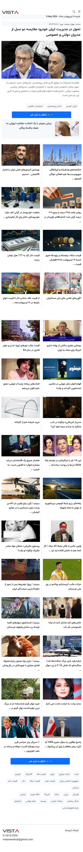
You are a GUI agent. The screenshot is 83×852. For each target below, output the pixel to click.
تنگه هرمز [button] (35, 794)
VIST (10, 12)
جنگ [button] (56, 794)
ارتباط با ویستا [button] (71, 830)
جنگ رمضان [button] (73, 801)
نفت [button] (76, 774)
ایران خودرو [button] (71, 106)
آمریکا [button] (47, 794)
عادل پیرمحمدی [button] (54, 106)
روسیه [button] (43, 801)
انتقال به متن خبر (41, 114)
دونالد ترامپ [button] (57, 801)
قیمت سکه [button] (35, 781)
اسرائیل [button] (17, 801)
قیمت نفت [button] (50, 781)
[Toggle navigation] (79, 11)
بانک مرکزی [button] (64, 774)
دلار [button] (23, 781)
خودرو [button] (18, 774)
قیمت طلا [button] (41, 774)
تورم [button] (52, 774)
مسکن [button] (76, 787)
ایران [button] (66, 794)
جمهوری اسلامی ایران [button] (69, 781)
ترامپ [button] (23, 794)
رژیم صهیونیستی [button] (71, 807)
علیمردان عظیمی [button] (35, 106)
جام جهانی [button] (31, 801)
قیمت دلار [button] (12, 781)
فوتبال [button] (76, 794)
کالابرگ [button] (29, 774)
